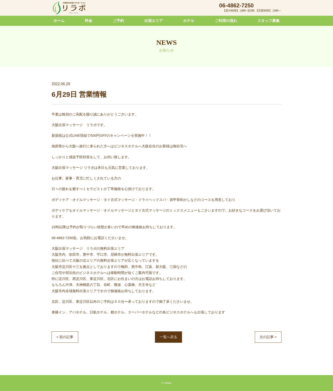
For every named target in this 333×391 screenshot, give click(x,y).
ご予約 (118, 21)
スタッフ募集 (268, 21)
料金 (88, 21)
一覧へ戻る (168, 337)
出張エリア (153, 21)
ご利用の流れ (226, 21)
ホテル (188, 21)
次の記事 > (268, 337)
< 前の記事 (64, 337)
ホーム (59, 21)
